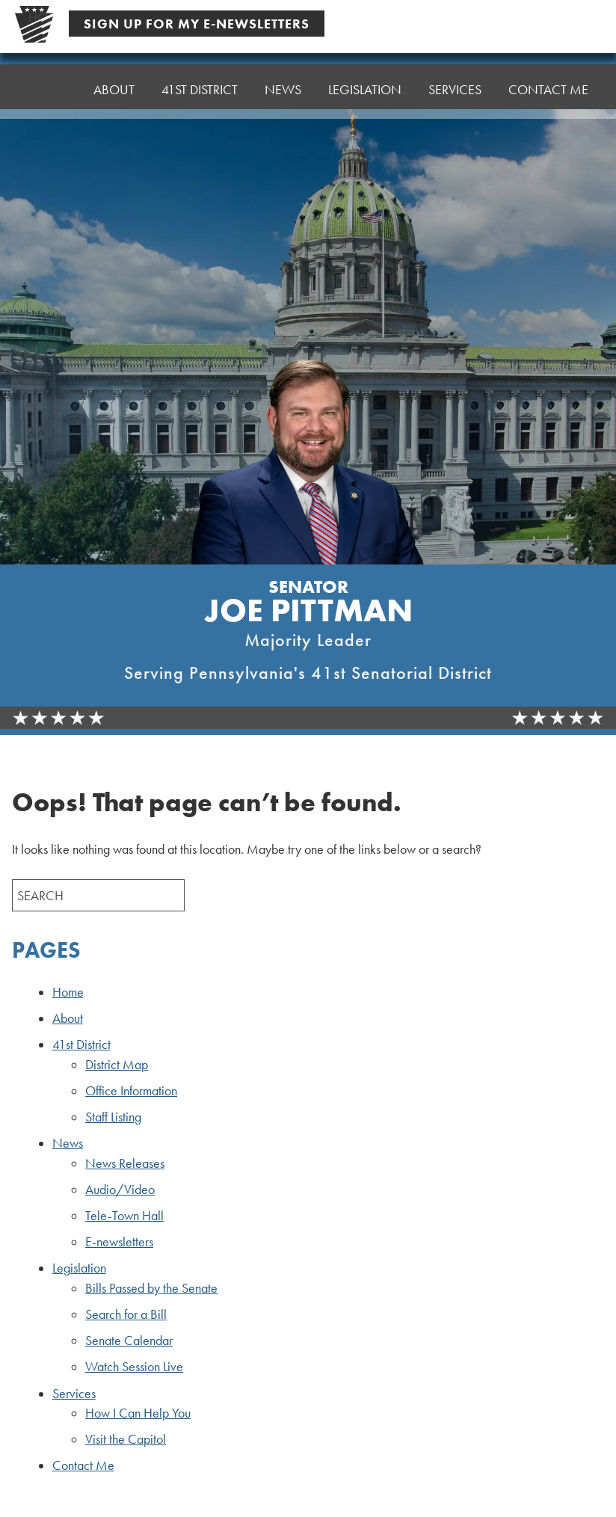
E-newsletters (119, 1242)
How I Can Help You (138, 1413)
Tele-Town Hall (124, 1215)
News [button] (283, 74)
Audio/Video (120, 1189)
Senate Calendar (129, 1340)
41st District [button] (199, 78)
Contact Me (548, 63)
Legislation (79, 1268)
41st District (81, 1044)
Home (47, 85)
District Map (116, 1064)
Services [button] (454, 67)
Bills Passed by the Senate (151, 1288)
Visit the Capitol (125, 1439)
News (67, 1143)
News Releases (124, 1163)
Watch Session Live (134, 1366)
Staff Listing (113, 1117)
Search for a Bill (126, 1314)
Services (74, 1393)
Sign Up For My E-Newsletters (196, 23)
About (114, 81)
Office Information (131, 1091)
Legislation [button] (364, 70)
